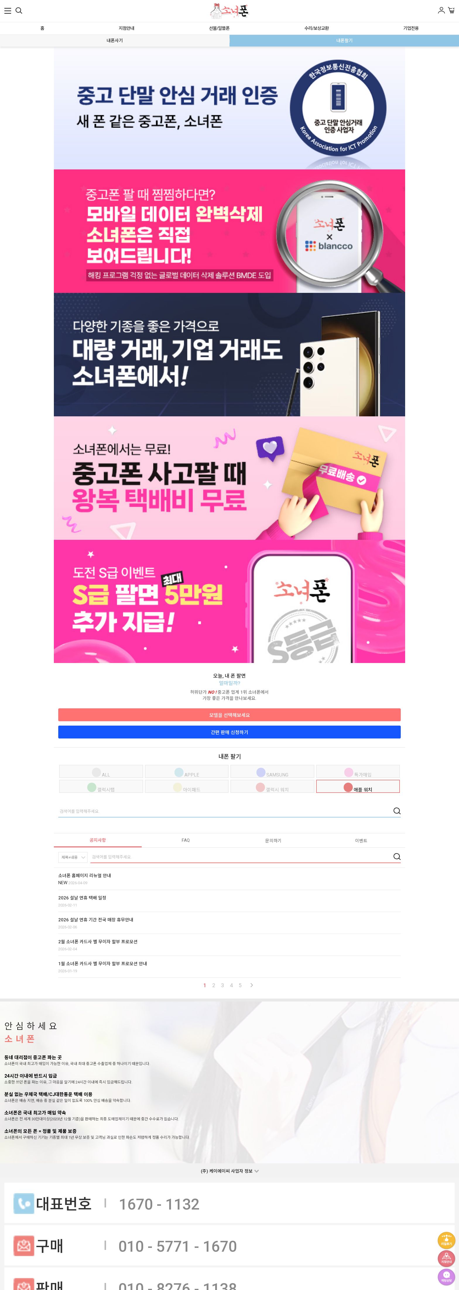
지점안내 (126, 28)
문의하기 (273, 841)
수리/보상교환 (316, 28)
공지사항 (98, 840)
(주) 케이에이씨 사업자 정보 (227, 1171)
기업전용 (411, 28)
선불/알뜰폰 (219, 28)
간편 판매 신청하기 (229, 732)
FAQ (186, 840)
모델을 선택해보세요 (229, 715)
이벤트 (361, 841)
